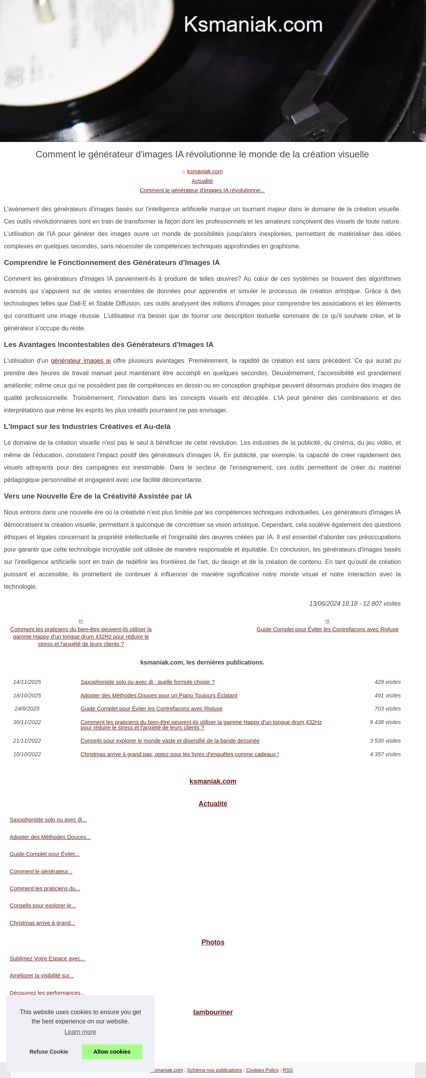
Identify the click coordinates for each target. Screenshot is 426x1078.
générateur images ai (81, 360)
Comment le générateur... (41, 871)
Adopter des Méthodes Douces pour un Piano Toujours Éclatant (158, 695)
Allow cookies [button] (112, 1052)
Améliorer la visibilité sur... (42, 975)
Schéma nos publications (214, 1070)
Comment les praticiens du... (45, 888)
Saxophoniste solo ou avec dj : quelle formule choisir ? (147, 682)
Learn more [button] (80, 1031)
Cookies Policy (262, 1070)
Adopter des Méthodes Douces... (50, 837)
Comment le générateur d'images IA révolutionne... (202, 190)
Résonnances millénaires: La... (48, 1028)
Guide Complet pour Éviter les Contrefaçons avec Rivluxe (328, 629)
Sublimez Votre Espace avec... (47, 958)
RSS (288, 1070)
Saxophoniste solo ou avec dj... (48, 820)
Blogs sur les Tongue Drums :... (48, 1045)
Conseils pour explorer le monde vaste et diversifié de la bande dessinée (169, 740)
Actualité (202, 181)
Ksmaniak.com (166, 1070)
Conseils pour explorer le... (43, 905)
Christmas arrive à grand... (42, 923)
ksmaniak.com (205, 171)
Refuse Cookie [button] (48, 1052)
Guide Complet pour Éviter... (45, 854)
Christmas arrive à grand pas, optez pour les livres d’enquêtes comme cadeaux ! (179, 754)
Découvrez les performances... (47, 993)
